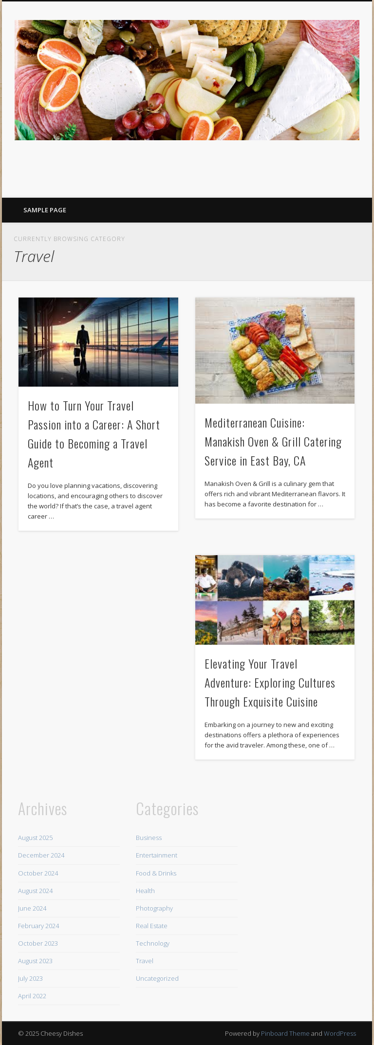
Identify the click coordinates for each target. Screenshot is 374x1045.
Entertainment (156, 855)
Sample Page (44, 209)
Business (149, 837)
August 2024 (35, 890)
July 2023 (30, 978)
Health (145, 890)
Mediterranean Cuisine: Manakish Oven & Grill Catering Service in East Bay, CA (273, 441)
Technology (152, 943)
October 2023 (38, 943)
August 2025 (35, 837)
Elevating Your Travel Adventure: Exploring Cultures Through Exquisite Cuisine (270, 682)
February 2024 (38, 925)
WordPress (340, 1033)
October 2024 (38, 873)
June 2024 (32, 908)
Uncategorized (157, 978)
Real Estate (152, 925)
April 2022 (32, 995)
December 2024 (41, 855)
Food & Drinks (156, 873)
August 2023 (35, 960)
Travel (144, 960)
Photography (154, 908)
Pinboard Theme (285, 1033)
